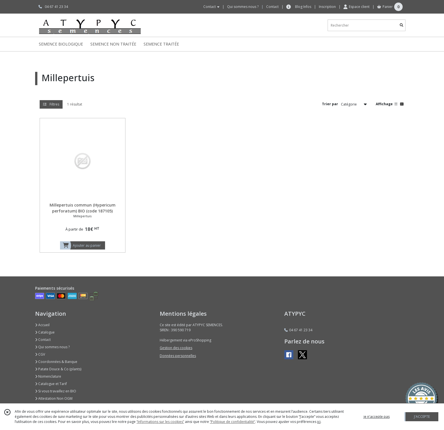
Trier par (330, 104)
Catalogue (45, 332)
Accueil (42, 324)
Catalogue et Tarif (51, 383)
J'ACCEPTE (422, 416)
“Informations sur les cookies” (160, 421)
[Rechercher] (401, 25)
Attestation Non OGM (53, 398)
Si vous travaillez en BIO (55, 391)
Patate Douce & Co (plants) (58, 369)
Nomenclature (48, 376)
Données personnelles (178, 355)
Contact (272, 6)
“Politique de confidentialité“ (232, 421)
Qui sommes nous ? (52, 347)
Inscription (327, 6)
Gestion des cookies (176, 347)
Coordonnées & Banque (56, 361)
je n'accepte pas (377, 416)
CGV (40, 354)
